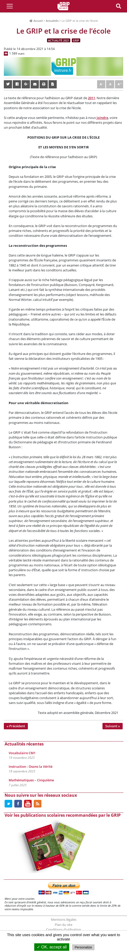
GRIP (76, 40)
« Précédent (16, 726)
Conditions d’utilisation (63, 929)
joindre (102, 117)
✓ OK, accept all (52, 947)
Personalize (83, 947)
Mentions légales (63, 919)
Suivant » (112, 726)
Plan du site (63, 924)
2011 (91, 98)
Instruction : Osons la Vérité (30, 766)
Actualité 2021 (58, 40)
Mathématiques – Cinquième (31, 780)
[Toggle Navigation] (10, 6)
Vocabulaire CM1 (22, 753)
